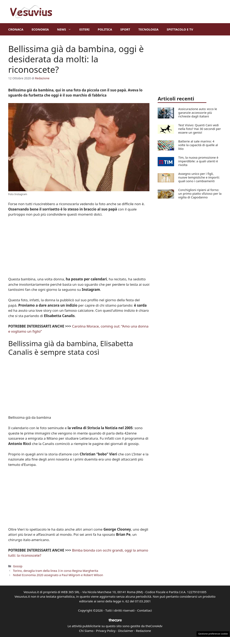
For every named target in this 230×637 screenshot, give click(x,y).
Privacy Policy (106, 631)
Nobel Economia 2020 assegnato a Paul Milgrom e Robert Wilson (58, 575)
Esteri (84, 29)
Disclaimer (125, 631)
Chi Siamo (86, 631)
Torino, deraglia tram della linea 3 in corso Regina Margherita (55, 571)
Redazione (143, 631)
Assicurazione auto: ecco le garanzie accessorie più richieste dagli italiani (197, 112)
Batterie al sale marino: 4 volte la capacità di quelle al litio (198, 145)
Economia (40, 29)
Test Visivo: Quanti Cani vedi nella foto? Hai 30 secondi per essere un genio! (199, 128)
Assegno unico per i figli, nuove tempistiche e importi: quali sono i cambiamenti (199, 177)
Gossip (17, 566)
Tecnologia (148, 29)
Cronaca (15, 29)
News (66, 29)
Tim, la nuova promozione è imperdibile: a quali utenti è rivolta (198, 161)
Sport (125, 29)
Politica (105, 29)
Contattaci (144, 610)
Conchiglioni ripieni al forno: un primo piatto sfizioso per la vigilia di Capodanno (199, 193)
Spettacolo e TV (180, 29)
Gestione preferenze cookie (213, 633)
